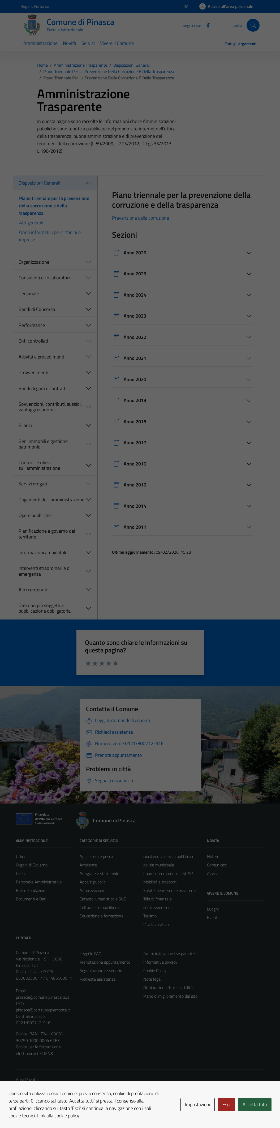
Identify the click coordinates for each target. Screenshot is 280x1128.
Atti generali (31, 222)
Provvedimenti (33, 372)
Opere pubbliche (35, 515)
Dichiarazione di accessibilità (168, 987)
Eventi (212, 917)
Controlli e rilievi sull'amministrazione (39, 465)
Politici (21, 873)
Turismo (150, 916)
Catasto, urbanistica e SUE (103, 899)
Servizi (88, 43)
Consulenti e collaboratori (44, 277)
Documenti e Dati (31, 899)
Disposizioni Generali (39, 182)
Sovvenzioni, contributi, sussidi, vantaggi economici (50, 406)
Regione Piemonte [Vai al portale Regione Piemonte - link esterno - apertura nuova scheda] (35, 6)
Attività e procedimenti (41, 356)
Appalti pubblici (93, 882)
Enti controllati (33, 340)
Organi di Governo (32, 865)
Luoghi (213, 909)
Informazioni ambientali (42, 552)
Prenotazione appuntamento (105, 962)
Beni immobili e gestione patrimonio (43, 444)
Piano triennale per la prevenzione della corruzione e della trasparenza (54, 206)
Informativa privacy (160, 962)
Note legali (152, 979)
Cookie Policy (154, 970)
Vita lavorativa (156, 924)
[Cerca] (253, 25)
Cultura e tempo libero (99, 907)
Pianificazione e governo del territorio (47, 533)
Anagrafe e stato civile (99, 873)
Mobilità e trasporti (159, 882)
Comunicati (217, 865)
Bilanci (25, 425)
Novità (69, 43)
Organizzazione (34, 262)
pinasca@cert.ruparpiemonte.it (43, 1010)
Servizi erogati (33, 483)
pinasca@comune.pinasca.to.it (42, 997)
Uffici (20, 856)
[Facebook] (206, 25)
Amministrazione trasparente (169, 953)
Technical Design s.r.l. (52, 1112)
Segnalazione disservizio (101, 970)
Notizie (213, 856)
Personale (29, 293)
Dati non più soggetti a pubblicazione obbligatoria (45, 608)
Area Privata (27, 1079)
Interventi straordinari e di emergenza (45, 571)
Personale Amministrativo (39, 882)
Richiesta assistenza (97, 979)
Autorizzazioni (92, 890)
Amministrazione (40, 43)
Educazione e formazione (101, 916)
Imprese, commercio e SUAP (168, 873)
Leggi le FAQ (91, 953)
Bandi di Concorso (37, 309)
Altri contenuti (33, 589)
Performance (32, 325)
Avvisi (212, 873)
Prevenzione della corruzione (140, 217)
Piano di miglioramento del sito (170, 996)
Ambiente (88, 865)
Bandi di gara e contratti (43, 388)
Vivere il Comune (117, 43)
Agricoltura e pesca (96, 856)
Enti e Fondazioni (31, 890)
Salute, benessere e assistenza (170, 890)
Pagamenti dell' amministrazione (51, 499)
